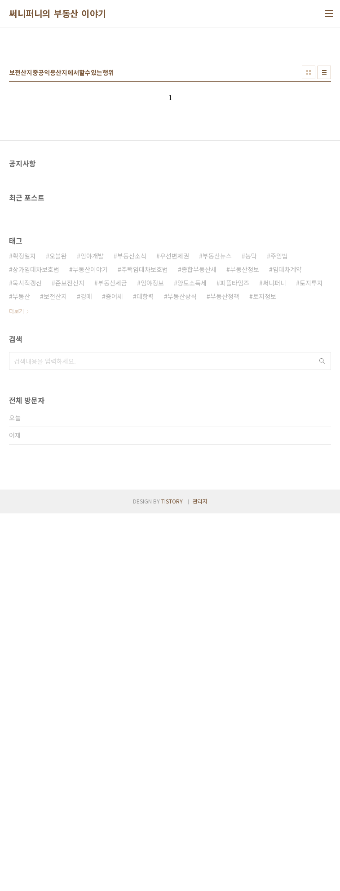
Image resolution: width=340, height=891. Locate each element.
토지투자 (311, 534)
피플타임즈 (234, 534)
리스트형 (324, 198)
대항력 (145, 548)
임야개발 (92, 507)
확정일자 (24, 507)
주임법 (279, 507)
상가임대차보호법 (36, 521)
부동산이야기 (90, 521)
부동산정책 (224, 548)
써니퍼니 (274, 534)
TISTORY (172, 878)
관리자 (200, 878)
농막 (251, 507)
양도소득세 (192, 534)
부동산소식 (131, 507)
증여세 (114, 548)
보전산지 (55, 548)
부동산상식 (182, 548)
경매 (86, 548)
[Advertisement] (170, 104)
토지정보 (264, 548)
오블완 (58, 507)
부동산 (21, 548)
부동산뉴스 (217, 507)
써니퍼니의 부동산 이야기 (57, 13)
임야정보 (152, 534)
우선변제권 (174, 507)
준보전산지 (69, 534)
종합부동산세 (198, 521)
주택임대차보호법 (144, 521)
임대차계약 (287, 521)
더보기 (16, 562)
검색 (322, 612)
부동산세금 (112, 534)
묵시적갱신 (27, 534)
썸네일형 (308, 198)
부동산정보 (244, 521)
